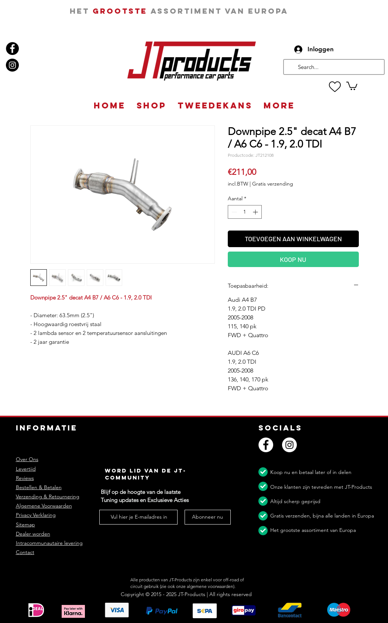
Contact (25, 552)
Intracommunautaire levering (49, 543)
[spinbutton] (244, 211)
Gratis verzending (272, 183)
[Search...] (333, 67)
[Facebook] (12, 48)
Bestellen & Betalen (39, 487)
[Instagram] (12, 65)
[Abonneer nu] (208, 517)
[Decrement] (233, 211)
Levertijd (26, 468)
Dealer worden (33, 533)
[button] (351, 85)
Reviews (25, 478)
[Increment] (256, 211)
